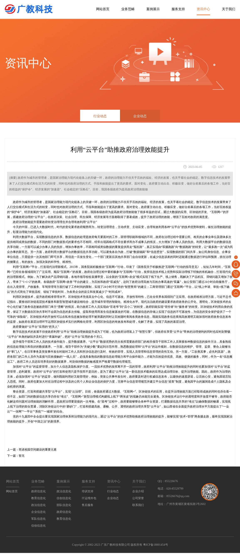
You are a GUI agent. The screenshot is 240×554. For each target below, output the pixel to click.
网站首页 (102, 9)
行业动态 (100, 116)
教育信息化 (38, 499)
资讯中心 (203, 9)
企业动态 (140, 116)
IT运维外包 (89, 499)
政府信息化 (38, 492)
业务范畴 (128, 9)
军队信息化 (38, 520)
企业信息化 (38, 513)
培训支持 (87, 492)
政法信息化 (38, 506)
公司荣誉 (138, 499)
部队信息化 (64, 506)
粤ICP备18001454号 (155, 545)
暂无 (22, 457)
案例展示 (153, 9)
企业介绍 (138, 492)
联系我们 (138, 506)
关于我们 (228, 9)
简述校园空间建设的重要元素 (38, 450)
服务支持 (178, 9)
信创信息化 (38, 526)
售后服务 (87, 506)
